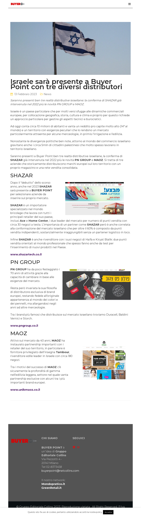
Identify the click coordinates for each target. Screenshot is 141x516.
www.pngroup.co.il (24, 325)
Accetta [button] (108, 512)
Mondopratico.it (53, 484)
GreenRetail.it (51, 487)
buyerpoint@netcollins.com (60, 470)
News (47, 94)
